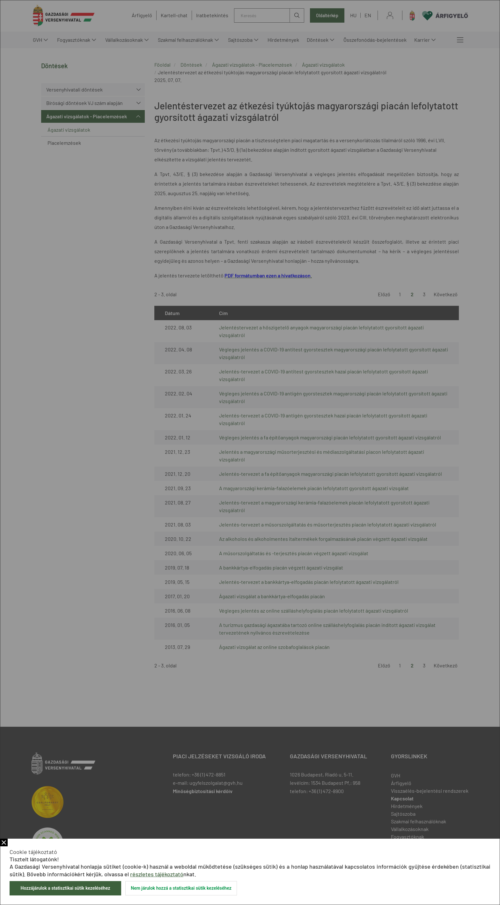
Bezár (4, 842)
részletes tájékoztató (156, 874)
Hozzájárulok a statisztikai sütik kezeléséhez (65, 888)
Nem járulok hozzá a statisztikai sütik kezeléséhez (181, 888)
